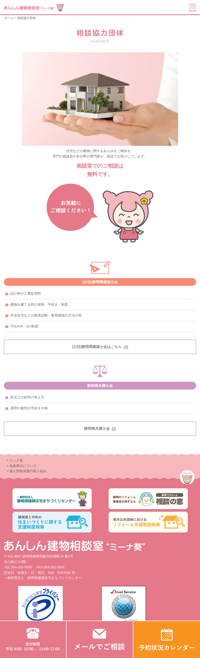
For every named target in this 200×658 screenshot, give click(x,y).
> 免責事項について (21, 466)
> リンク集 (15, 460)
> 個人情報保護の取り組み (27, 471)
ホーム (8, 17)
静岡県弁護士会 (100, 428)
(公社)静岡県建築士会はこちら (100, 347)
